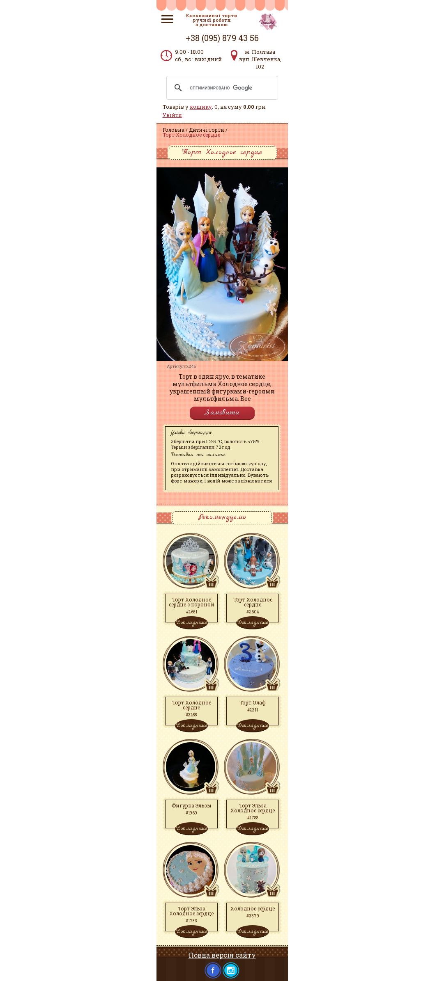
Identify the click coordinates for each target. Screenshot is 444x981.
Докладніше (191, 622)
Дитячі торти (206, 129)
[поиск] (221, 88)
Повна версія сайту (222, 955)
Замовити (222, 412)
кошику (201, 106)
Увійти (172, 115)
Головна (173, 129)
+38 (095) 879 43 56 (222, 37)
